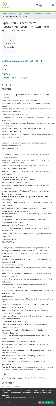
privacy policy (30, 398)
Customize (5, 402)
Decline (41, 402)
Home (4, 13)
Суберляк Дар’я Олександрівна (15, 77)
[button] (40, 5)
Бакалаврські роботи (42, 13)
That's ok (49, 402)
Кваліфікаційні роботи (20, 13)
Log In (45, 5)
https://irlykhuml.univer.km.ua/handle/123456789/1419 (24, 378)
